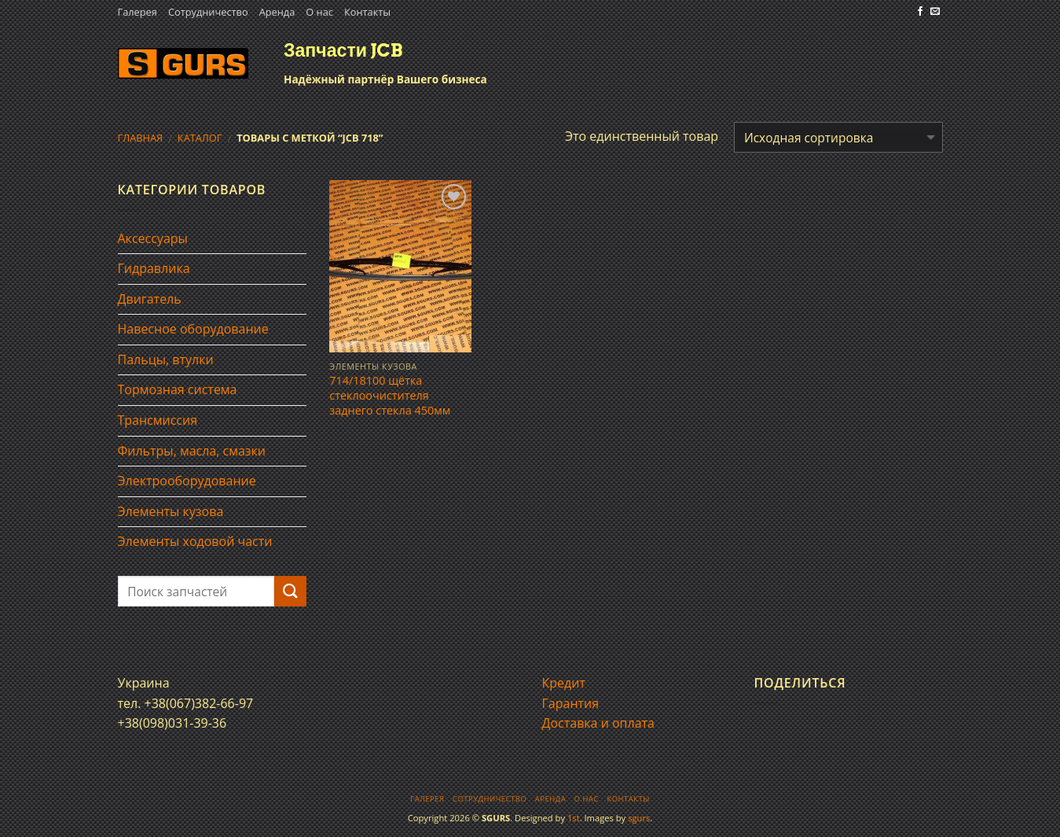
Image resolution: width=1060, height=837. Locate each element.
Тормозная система (177, 389)
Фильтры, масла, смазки (192, 450)
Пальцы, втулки (166, 359)
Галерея (137, 12)
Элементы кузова (171, 511)
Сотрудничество (208, 12)
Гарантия (571, 703)
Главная (140, 138)
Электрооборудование (187, 480)
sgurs (639, 818)
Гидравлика (154, 268)
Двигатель (150, 299)
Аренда (277, 12)
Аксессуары (153, 238)
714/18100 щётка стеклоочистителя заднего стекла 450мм (389, 395)
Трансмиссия (158, 420)
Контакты (367, 12)
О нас (319, 12)
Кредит (563, 682)
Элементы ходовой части (195, 541)
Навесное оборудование (193, 328)
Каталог (200, 138)
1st (573, 818)
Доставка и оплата (598, 723)
